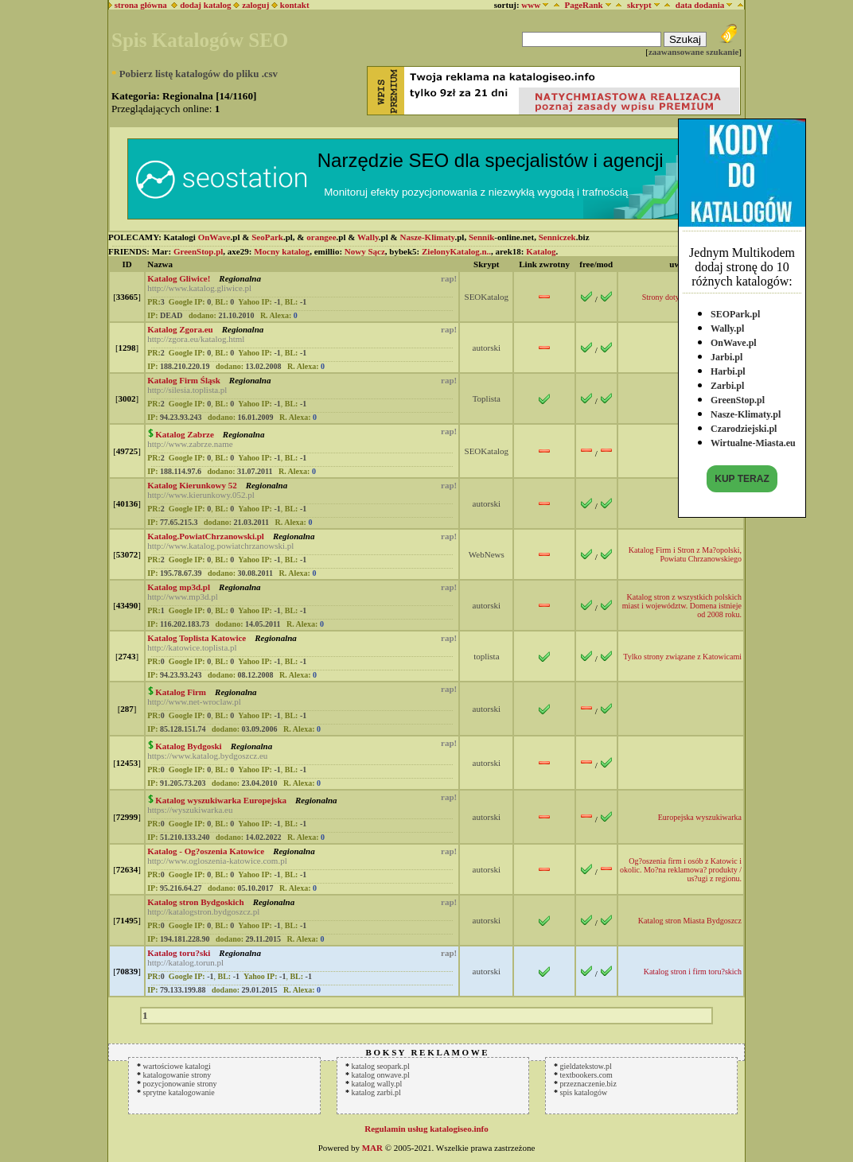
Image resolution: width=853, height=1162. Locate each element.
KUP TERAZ (742, 475)
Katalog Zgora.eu (180, 329)
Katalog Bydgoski (188, 746)
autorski (487, 347)
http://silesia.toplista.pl (187, 389)
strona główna (138, 5)
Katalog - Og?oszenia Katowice (205, 851)
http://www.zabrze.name (189, 444)
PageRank (583, 5)
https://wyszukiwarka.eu (189, 809)
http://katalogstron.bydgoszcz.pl (203, 911)
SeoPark (267, 237)
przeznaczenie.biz (588, 1083)
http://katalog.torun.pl (185, 962)
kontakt (295, 5)
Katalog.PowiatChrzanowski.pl (205, 536)
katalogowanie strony (177, 1075)
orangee (321, 237)
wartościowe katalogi (177, 1066)
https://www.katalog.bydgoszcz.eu (207, 755)
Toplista (487, 398)
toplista (486, 656)
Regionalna (239, 278)
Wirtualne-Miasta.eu (753, 439)
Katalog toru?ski (178, 953)
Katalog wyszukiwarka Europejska (220, 800)
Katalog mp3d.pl (178, 587)
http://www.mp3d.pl (182, 596)
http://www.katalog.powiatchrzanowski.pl (220, 545)
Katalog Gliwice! (178, 278)
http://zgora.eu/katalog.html (195, 339)
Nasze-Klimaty (426, 237)
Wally (368, 237)
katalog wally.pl (377, 1083)
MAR (372, 1147)
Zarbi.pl (727, 382)
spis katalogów (584, 1092)
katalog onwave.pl (381, 1075)
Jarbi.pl (726, 353)
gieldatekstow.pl (586, 1066)
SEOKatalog (487, 296)
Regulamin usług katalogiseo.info (426, 1128)
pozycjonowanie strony (180, 1083)
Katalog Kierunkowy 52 (191, 485)
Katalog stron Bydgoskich (195, 902)
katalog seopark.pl (381, 1066)
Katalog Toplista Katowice (196, 638)
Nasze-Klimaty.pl (746, 411)
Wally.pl (727, 325)
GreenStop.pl (738, 396)
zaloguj (255, 5)
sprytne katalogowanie (179, 1092)
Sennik (481, 237)
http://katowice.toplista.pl (191, 647)
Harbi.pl (728, 368)
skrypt (639, 5)
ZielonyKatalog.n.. (456, 251)
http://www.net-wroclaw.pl (194, 701)
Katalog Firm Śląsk (183, 380)
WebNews (486, 554)
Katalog (540, 251)
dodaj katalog (201, 5)
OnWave (214, 237)
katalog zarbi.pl (376, 1092)
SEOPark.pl (735, 311)
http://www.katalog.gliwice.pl (199, 288)
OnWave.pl (734, 339)
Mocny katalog (282, 251)
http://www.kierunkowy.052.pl (201, 494)
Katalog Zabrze (184, 434)
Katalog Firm (180, 692)
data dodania (700, 5)
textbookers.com (586, 1075)
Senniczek (557, 237)
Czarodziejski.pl (744, 425)
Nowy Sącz (365, 251)
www (530, 5)
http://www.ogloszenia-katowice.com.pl (217, 860)
